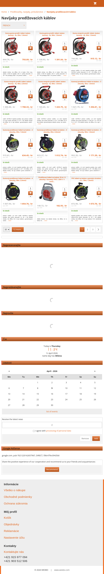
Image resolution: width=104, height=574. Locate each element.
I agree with (52, 430)
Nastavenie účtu (14, 537)
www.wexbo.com (62, 570)
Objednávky (11, 524)
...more (30, 75)
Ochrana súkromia (16, 503)
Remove (85, 438)
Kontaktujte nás (14, 551)
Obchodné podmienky (18, 496)
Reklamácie (11, 531)
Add (96, 438)
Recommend (52, 469)
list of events (52, 411)
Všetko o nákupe (14, 490)
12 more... (17, 229)
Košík (7, 517)
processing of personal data (58, 430)
